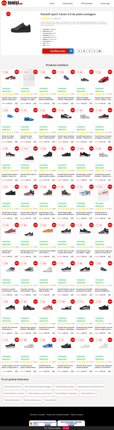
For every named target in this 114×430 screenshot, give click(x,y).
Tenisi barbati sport (12, 400)
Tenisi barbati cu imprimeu (66, 393)
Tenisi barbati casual (32, 400)
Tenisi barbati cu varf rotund (39, 393)
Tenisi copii (105, 3)
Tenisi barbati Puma (12, 386)
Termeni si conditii (37, 414)
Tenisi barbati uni (88, 393)
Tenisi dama (68, 3)
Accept (66, 428)
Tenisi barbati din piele (64, 386)
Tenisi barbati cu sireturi (14, 393)
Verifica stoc (61, 51)
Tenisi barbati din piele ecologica (37, 386)
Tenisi (51, 3)
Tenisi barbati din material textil (90, 386)
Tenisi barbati (86, 3)
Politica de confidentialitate (58, 414)
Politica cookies (77, 414)
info (16, 103)
